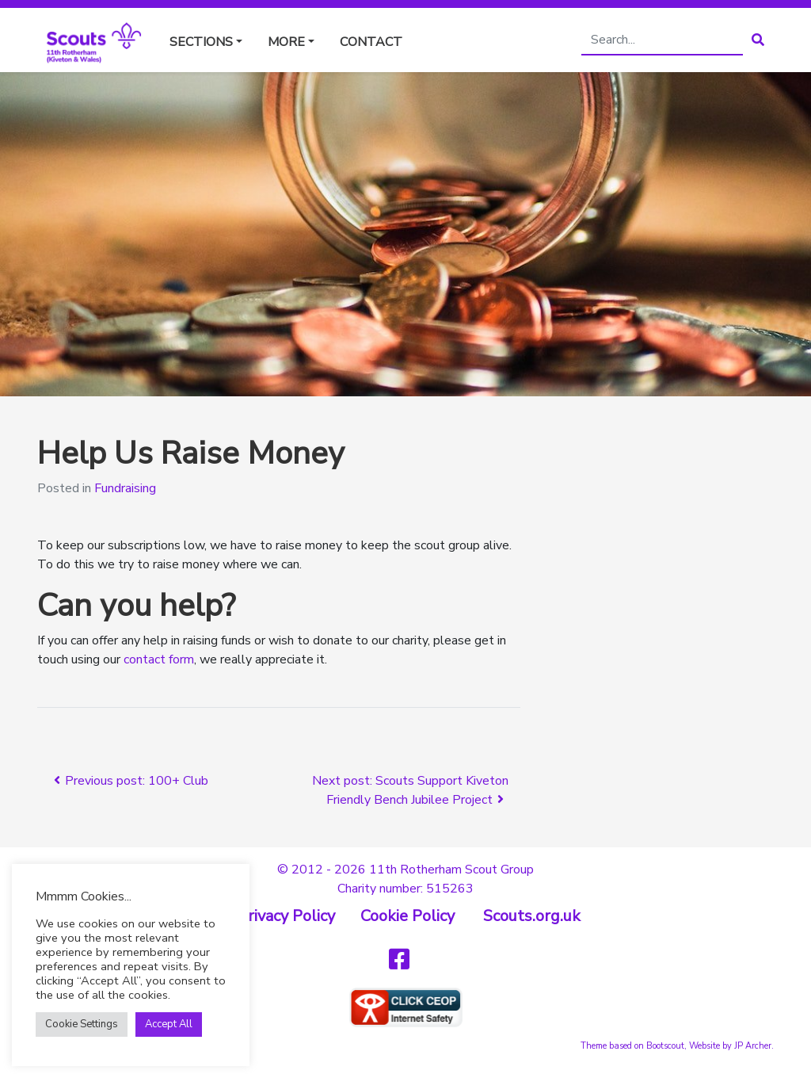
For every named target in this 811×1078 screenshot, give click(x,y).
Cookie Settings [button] (81, 1024)
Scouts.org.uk (532, 916)
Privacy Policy (286, 916)
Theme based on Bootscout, (634, 1046)
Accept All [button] (168, 1024)
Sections (201, 42)
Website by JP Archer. (731, 1046)
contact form (159, 659)
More (286, 42)
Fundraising (125, 488)
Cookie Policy (407, 916)
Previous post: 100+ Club (128, 780)
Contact (371, 42)
